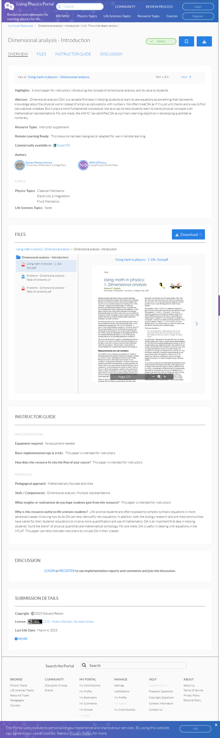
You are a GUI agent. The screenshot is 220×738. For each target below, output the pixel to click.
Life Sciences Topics (117, 16)
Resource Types (149, 16)
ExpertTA (61, 145)
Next (186, 77)
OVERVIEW (18, 54)
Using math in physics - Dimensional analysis (59, 77)
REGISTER (67, 571)
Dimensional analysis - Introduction (95, 249)
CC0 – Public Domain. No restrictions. (61, 621)
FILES (41, 54)
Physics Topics (87, 16)
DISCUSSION (111, 54)
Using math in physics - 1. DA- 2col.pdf (141, 259)
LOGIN (50, 571)
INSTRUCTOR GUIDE (73, 54)
